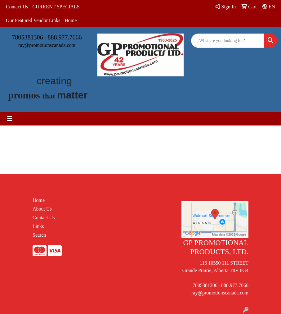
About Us (42, 209)
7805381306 (27, 37)
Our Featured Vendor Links (33, 20)
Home (71, 20)
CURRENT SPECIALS (56, 6)
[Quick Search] (227, 41)
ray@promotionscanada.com (46, 45)
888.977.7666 (65, 37)
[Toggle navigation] (9, 118)
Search (39, 235)
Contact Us (17, 6)
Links (38, 226)
